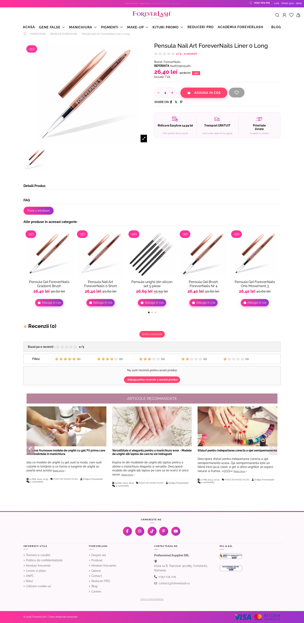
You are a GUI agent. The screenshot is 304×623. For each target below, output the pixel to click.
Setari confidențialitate (152, 599)
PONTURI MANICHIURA (65, 479)
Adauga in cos (203, 93)
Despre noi (98, 555)
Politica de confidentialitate (44, 560)
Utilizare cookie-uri (38, 586)
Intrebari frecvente (38, 565)
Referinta (161, 65)
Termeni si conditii (38, 555)
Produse (96, 560)
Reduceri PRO (100, 581)
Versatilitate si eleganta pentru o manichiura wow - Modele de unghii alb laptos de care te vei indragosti (152, 452)
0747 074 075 (262, 2)
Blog (94, 586)
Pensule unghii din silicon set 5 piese (151, 284)
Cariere (96, 591)
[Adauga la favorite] (237, 92)
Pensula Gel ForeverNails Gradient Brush (49, 284)
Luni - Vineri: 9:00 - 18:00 (288, 3)
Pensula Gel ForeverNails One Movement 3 (255, 284)
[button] (149, 312)
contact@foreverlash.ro (174, 583)
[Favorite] (291, 15)
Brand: (158, 62)
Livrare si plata (36, 570)
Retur (29, 581)
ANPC (30, 576)
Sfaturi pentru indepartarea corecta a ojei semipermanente (237, 450)
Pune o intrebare (39, 210)
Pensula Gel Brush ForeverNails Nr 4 (203, 284)
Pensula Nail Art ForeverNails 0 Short (100, 284)
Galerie (96, 570)
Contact (96, 576)
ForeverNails (172, 62)
